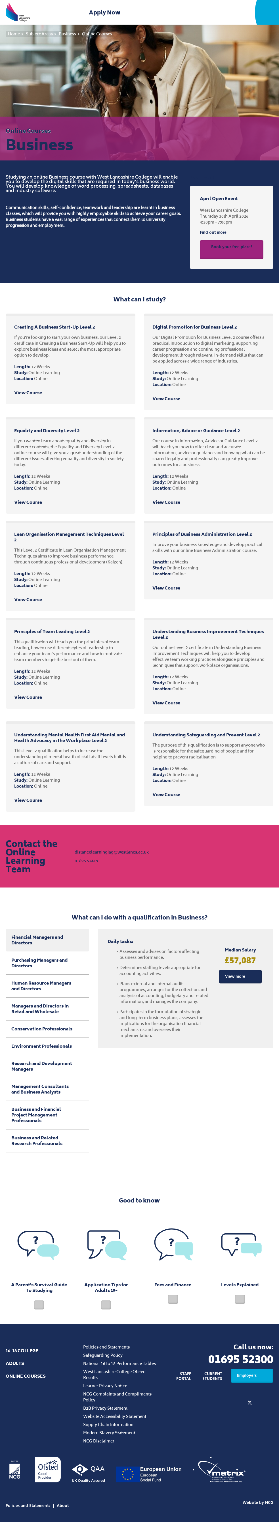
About (63, 1505)
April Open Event (219, 198)
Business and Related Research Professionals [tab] (47, 1140)
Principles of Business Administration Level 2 (202, 534)
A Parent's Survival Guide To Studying (39, 1261)
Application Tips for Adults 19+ (106, 1261)
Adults (15, 1363)
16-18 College (22, 1350)
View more (240, 976)
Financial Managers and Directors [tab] (37, 940)
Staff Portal (183, 1376)
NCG (269, 1502)
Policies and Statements (106, 1347)
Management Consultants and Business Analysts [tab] (47, 1089)
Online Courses (97, 34)
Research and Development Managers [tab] (47, 1066)
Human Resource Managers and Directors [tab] (47, 986)
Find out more (218, 233)
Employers (252, 1375)
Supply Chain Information (108, 1424)
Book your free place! (231, 249)
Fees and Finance (173, 1258)
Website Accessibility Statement (114, 1416)
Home (14, 34)
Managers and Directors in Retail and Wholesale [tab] (47, 1009)
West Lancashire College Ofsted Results (114, 1374)
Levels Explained (240, 1258)
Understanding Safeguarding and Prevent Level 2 (206, 734)
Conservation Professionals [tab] (47, 1028)
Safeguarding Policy (103, 1355)
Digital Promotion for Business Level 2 (194, 327)
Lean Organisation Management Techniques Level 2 (69, 537)
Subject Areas (39, 34)
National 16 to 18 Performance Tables (119, 1363)
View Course (33, 393)
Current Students (212, 1376)
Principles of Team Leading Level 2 (52, 631)
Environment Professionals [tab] (47, 1046)
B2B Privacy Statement (105, 1408)
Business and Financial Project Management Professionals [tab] (47, 1115)
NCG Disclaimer (98, 1441)
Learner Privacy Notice (105, 1386)
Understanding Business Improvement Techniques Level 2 (208, 634)
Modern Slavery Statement (109, 1433)
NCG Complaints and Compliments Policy (117, 1397)
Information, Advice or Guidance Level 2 (196, 430)
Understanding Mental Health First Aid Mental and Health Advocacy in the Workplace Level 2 (69, 737)
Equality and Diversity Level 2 (46, 430)
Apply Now (106, 12)
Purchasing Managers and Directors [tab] (47, 963)
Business (67, 34)
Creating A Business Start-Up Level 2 (54, 327)
